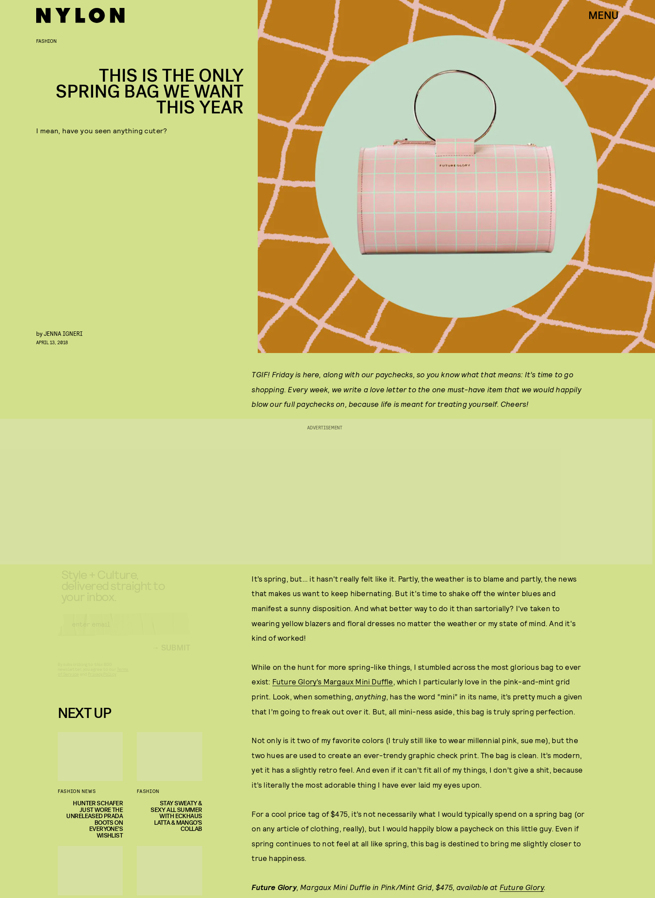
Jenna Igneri (63, 333)
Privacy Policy (102, 681)
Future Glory (522, 887)
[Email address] (124, 631)
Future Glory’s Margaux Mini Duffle (332, 681)
